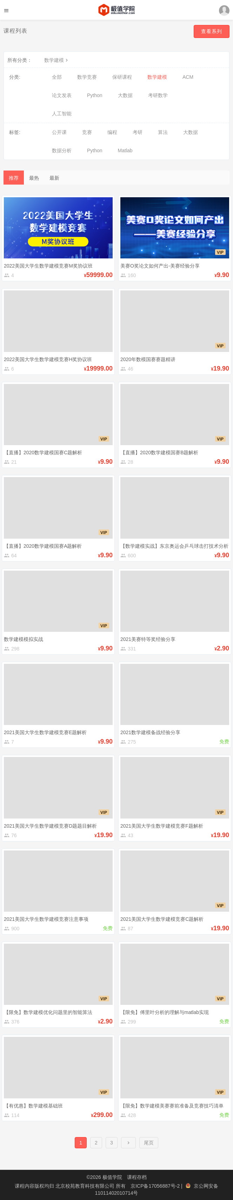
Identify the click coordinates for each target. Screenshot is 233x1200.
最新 (54, 178)
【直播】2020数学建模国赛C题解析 (43, 452)
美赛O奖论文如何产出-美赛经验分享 (160, 266)
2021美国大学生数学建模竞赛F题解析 (161, 826)
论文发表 (62, 95)
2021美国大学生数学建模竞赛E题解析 (45, 732)
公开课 (59, 132)
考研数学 (158, 95)
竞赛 (87, 132)
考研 (137, 132)
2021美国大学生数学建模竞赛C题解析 (162, 919)
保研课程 (122, 77)
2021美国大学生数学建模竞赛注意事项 (46, 919)
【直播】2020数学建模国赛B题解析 (159, 452)
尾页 (149, 1143)
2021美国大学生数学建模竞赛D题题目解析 (50, 826)
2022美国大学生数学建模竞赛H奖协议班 (48, 359)
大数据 (125, 95)
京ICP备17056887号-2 (156, 1186)
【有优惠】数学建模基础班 (33, 1106)
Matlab (125, 150)
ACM (187, 77)
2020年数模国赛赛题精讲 (147, 359)
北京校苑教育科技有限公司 (85, 1186)
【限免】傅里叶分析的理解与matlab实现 (164, 1012)
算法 (163, 132)
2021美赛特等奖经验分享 (147, 639)
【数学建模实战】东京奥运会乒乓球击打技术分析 (174, 546)
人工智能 (62, 113)
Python (94, 95)
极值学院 (112, 1177)
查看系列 (211, 31)
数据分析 (62, 150)
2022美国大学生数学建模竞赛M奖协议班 (48, 266)
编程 (112, 132)
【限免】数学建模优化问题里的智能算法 (48, 1012)
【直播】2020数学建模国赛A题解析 (43, 546)
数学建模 (56, 60)
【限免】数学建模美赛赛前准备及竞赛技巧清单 (172, 1106)
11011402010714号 (116, 1193)
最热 (34, 178)
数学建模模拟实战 (23, 639)
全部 (57, 77)
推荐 (14, 178)
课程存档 (137, 1177)
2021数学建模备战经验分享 (150, 732)
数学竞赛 (87, 77)
